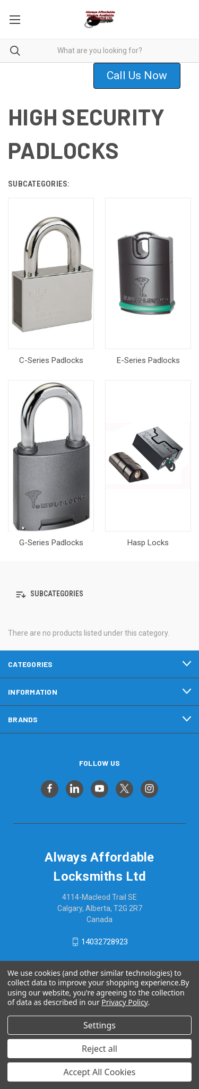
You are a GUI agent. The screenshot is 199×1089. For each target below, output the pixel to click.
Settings (99, 1025)
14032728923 (104, 942)
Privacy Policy (124, 1002)
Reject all (99, 1048)
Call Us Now (137, 75)
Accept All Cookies (100, 1072)
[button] (143, 76)
